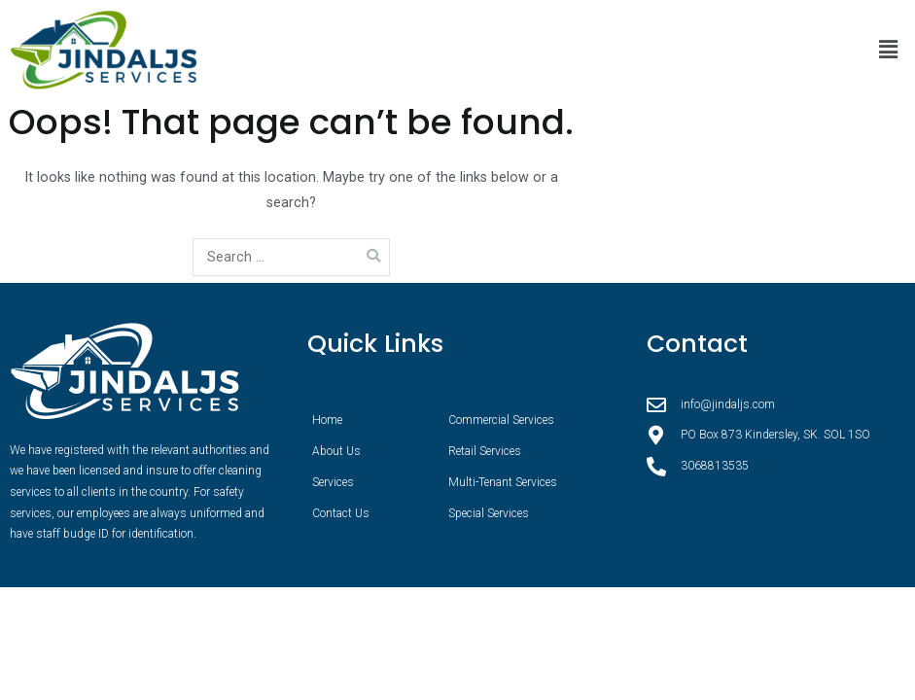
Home (327, 420)
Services (333, 482)
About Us (336, 451)
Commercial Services (501, 420)
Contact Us (341, 513)
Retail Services (484, 451)
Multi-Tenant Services (502, 482)
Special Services (488, 513)
